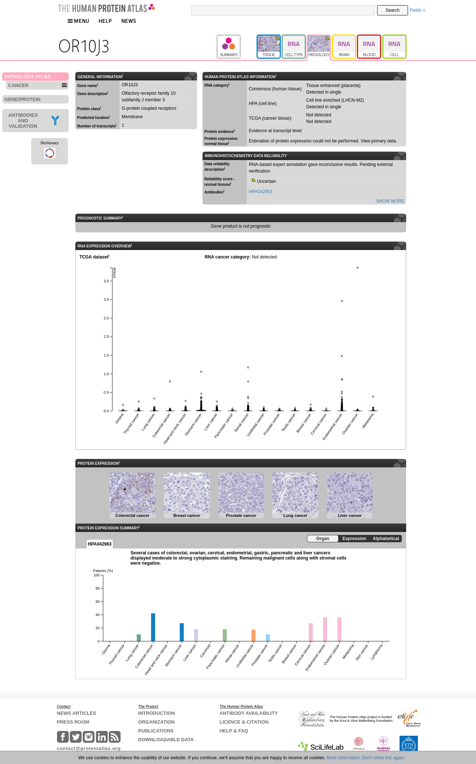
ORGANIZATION (156, 722)
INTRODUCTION (156, 713)
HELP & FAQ (233, 731)
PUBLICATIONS (156, 731)
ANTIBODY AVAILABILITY (248, 713)
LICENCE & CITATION (243, 722)
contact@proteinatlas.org (89, 748)
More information (343, 757)
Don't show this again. (383, 757)
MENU (78, 21)
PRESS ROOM (73, 722)
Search (393, 10)
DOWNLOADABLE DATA (166, 739)
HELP (105, 21)
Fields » (417, 10)
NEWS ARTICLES (76, 713)
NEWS (128, 21)
